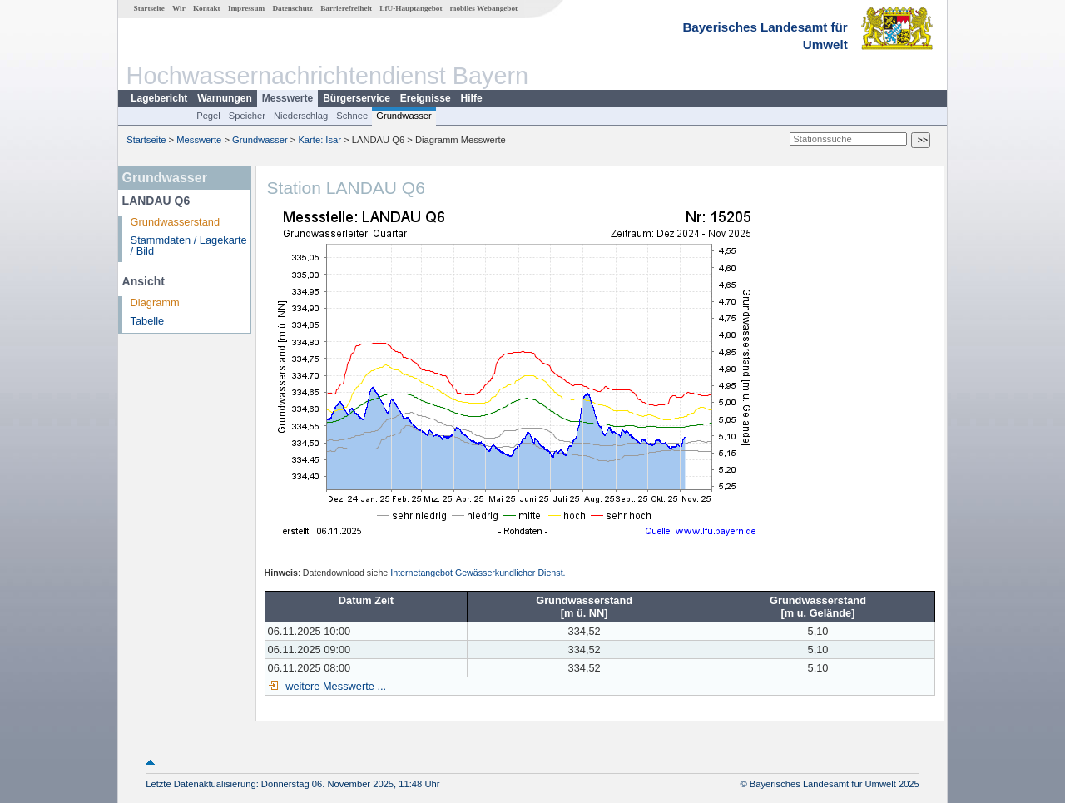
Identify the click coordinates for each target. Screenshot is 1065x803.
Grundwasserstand (175, 222)
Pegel (208, 116)
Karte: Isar (319, 140)
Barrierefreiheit (346, 8)
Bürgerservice (356, 98)
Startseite (149, 8)
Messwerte (287, 98)
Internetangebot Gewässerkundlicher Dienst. (477, 572)
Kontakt (206, 8)
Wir (179, 8)
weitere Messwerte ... (334, 686)
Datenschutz (292, 8)
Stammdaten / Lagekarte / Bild (189, 245)
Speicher (247, 116)
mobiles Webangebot (484, 8)
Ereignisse (425, 98)
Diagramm (155, 302)
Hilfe (472, 98)
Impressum (246, 8)
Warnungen (224, 98)
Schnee (352, 116)
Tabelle (148, 321)
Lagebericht (159, 98)
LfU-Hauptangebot (410, 8)
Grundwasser (404, 116)
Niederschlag (301, 116)
